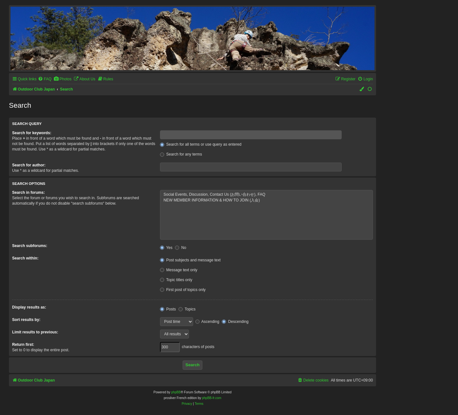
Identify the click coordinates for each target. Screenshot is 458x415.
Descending (235, 321)
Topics (186, 309)
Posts (168, 309)
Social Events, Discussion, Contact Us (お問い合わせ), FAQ (266, 195)
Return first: (23, 344)
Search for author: (29, 165)
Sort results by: (26, 319)
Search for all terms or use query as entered (200, 144)
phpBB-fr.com (212, 398)
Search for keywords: (31, 133)
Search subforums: (29, 246)
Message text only (178, 270)
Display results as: (29, 307)
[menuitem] (44, 79)
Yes (166, 247)
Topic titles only (176, 280)
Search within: (25, 258)
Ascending (207, 321)
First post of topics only (183, 290)
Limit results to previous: (35, 332)
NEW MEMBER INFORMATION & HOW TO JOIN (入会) (266, 200)
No (180, 247)
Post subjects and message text (190, 260)
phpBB (176, 392)
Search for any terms (181, 154)
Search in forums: (28, 192)
